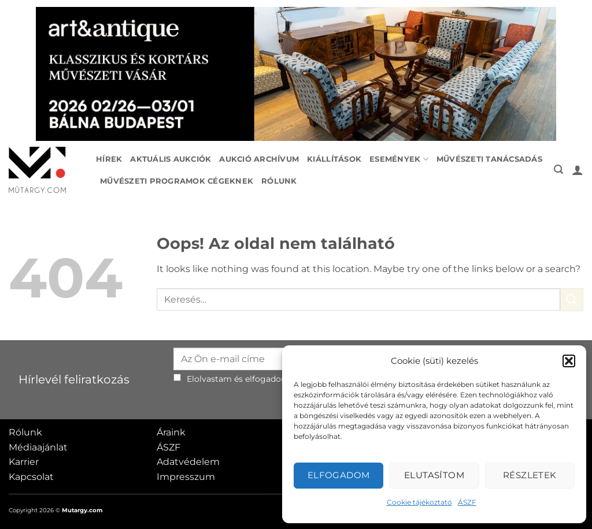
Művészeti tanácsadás (489, 159)
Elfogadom (339, 475)
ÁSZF (467, 502)
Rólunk (279, 181)
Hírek (109, 159)
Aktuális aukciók (170, 159)
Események (398, 159)
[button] (569, 361)
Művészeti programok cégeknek (176, 181)
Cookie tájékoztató (419, 502)
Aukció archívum (259, 159)
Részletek (530, 475)
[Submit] (571, 299)
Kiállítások (334, 159)
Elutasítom (434, 475)
